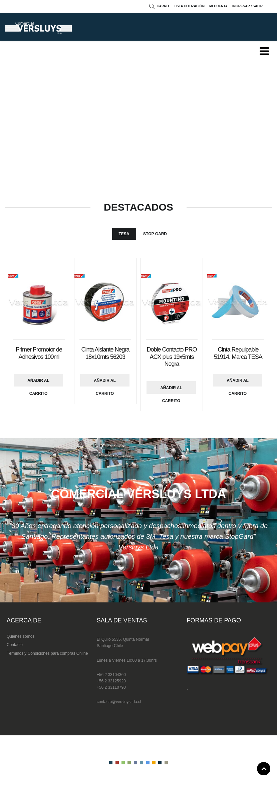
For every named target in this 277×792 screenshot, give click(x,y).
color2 (117, 762)
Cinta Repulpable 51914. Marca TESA (238, 353)
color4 (129, 762)
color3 (123, 762)
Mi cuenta (218, 6)
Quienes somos (20, 636)
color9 (160, 762)
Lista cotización (189, 6)
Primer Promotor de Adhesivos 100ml (39, 353)
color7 (148, 762)
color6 (141, 762)
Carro (163, 6)
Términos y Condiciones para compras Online (47, 653)
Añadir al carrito (38, 382)
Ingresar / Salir (247, 6)
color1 (110, 762)
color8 (154, 762)
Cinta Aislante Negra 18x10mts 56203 (105, 353)
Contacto (15, 644)
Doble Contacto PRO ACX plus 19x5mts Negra (172, 356)
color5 (135, 762)
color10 (166, 762)
